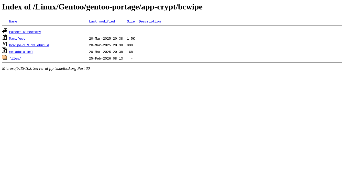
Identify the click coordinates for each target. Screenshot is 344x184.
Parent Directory (25, 31)
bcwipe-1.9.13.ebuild (29, 45)
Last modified (102, 21)
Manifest (17, 38)
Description (150, 21)
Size (131, 21)
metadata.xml (21, 51)
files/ (15, 58)
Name (13, 21)
